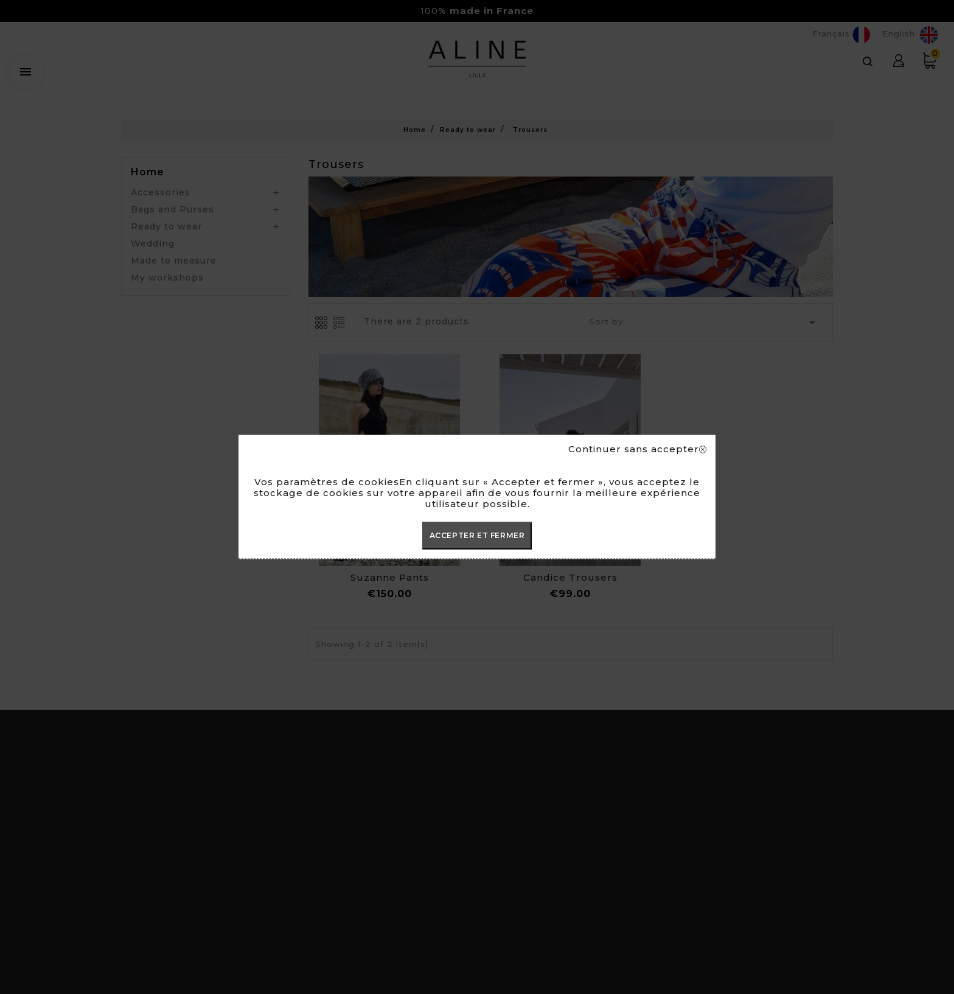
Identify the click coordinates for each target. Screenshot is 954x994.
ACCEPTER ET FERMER (477, 535)
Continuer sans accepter (637, 449)
